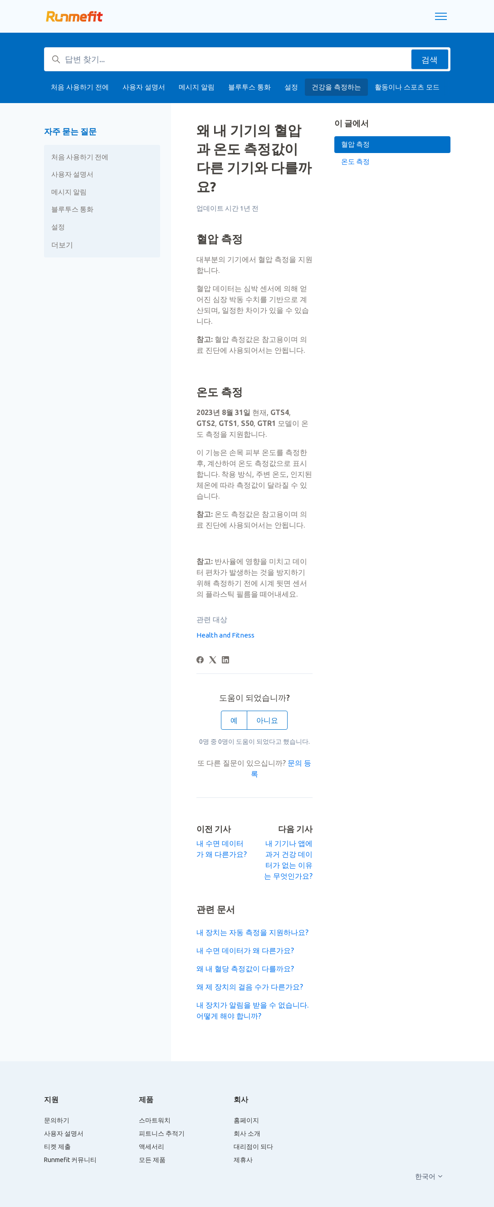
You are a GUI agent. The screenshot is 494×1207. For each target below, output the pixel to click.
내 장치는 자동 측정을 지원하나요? (252, 932)
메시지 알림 (197, 87)
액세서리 (151, 1146)
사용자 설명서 (143, 87)
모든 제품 (152, 1159)
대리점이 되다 (253, 1146)
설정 (291, 87)
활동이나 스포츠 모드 (407, 87)
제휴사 (243, 1159)
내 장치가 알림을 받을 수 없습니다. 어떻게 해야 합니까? (252, 1010)
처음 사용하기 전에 (80, 87)
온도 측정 (355, 161)
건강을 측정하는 (336, 87)
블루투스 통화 (249, 87)
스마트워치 (155, 1120)
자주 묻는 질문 (70, 131)
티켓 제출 (57, 1146)
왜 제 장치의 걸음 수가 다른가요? (249, 987)
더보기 (62, 245)
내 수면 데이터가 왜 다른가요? (245, 950)
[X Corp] (212, 661)
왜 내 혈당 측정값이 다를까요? (245, 969)
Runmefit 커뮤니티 (70, 1159)
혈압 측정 (355, 144)
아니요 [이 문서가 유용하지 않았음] (267, 720)
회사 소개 (247, 1133)
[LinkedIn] (225, 661)
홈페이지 (246, 1120)
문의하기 (56, 1120)
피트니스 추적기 (162, 1133)
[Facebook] (200, 661)
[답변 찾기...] (247, 59)
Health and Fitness (225, 635)
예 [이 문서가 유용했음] (234, 720)
